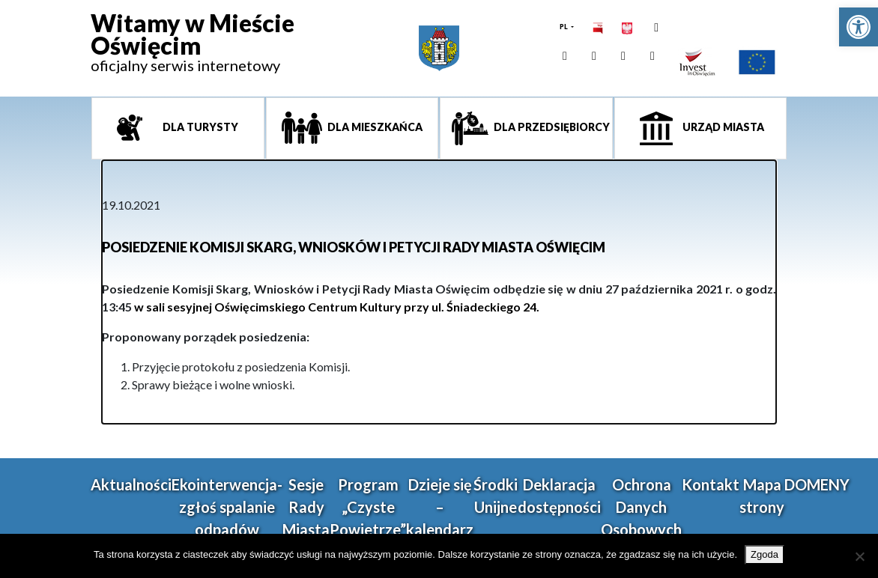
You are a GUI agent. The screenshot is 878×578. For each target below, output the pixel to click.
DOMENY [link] (817, 484)
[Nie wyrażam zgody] (859, 556)
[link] (858, 26)
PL (564, 26)
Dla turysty (199, 127)
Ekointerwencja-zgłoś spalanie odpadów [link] (227, 506)
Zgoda (764, 554)
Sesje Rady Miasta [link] (306, 506)
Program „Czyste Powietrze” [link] (368, 506)
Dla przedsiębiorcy (550, 127)
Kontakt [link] (710, 484)
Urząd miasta (722, 127)
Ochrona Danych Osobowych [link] (641, 506)
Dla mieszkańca (374, 127)
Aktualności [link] (131, 484)
